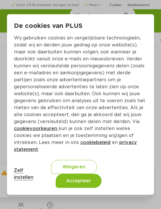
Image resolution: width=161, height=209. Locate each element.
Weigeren (73, 167)
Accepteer (78, 180)
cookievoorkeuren (36, 128)
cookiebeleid (95, 142)
